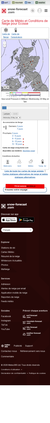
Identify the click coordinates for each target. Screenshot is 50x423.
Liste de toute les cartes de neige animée (24, 171)
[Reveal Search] (32, 10)
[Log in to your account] (39, 10)
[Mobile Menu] (46, 10)
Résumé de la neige (10, 256)
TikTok (4, 325)
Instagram (6, 320)
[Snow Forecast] (14, 10)
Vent (19, 166)
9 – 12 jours (17, 141)
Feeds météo (7, 301)
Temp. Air (42, 166)
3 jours (20, 126)
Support (29, 345)
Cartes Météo (7, 252)
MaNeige (5, 269)
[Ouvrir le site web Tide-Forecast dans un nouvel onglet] (29, 2)
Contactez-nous (9, 351)
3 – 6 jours (16, 136)
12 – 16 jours (17, 144)
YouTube (5, 329)
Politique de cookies (37, 373)
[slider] (4, 107)
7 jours (20, 129)
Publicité (18, 345)
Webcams (7, 166)
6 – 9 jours (16, 138)
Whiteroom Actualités (11, 260)
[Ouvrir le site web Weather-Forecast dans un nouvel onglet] (40, 2)
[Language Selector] (17, 230)
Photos (4, 265)
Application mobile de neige (14, 292)
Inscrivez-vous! (29, 151)
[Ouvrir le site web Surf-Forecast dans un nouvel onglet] (6, 2)
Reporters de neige (10, 297)
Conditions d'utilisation (10, 369)
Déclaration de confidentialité (13, 373)
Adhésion (5, 284)
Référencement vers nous (32, 351)
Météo (30, 166)
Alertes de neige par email (13, 288)
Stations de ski (8, 247)
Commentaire (7, 356)
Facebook (6, 316)
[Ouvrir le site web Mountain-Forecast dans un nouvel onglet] (17, 2)
